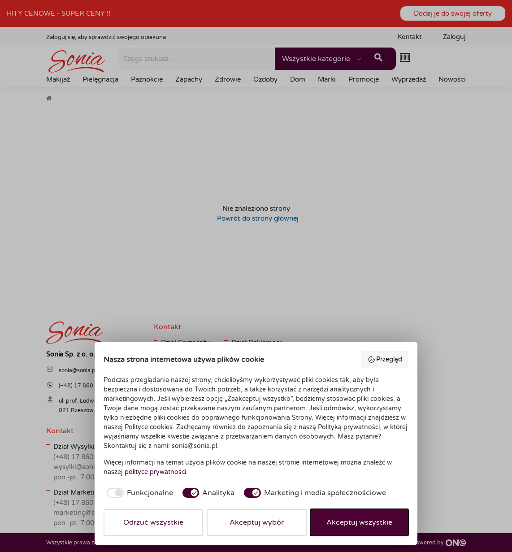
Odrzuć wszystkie (153, 522)
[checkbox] (138, 492)
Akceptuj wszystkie (359, 522)
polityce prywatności (155, 472)
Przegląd (385, 360)
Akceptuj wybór (257, 522)
